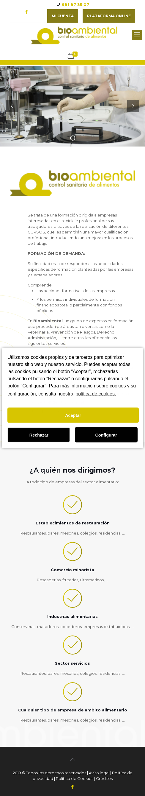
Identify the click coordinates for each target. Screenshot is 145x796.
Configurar (106, 434)
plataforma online (109, 16)
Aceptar (73, 415)
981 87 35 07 (75, 4)
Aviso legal (99, 772)
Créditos (104, 778)
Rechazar (38, 434)
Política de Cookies (74, 778)
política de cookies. (95, 393)
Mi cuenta (63, 16)
